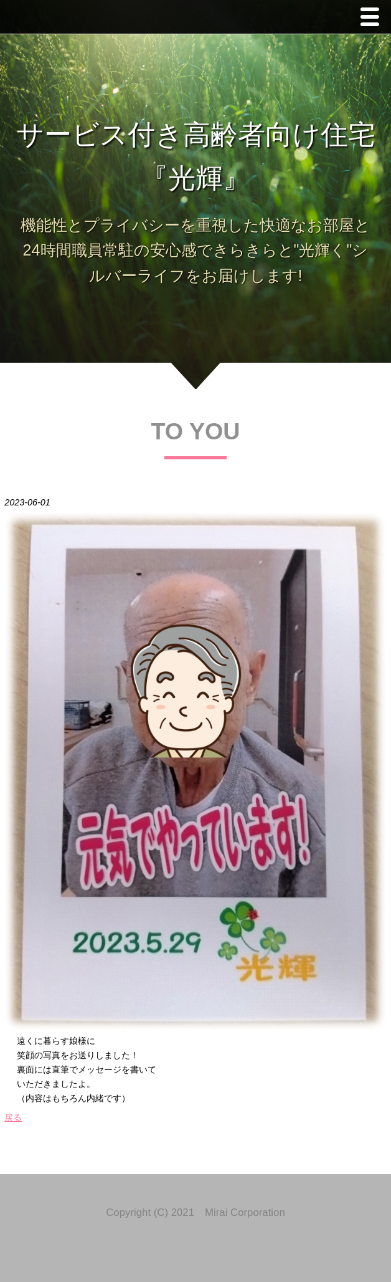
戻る (13, 1117)
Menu (373, 18)
